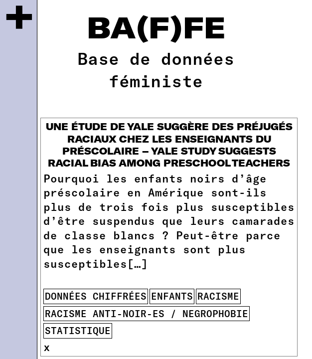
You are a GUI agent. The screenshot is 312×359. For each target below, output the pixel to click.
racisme (218, 296)
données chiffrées (96, 296)
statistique (78, 330)
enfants (172, 296)
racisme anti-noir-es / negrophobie (146, 313)
